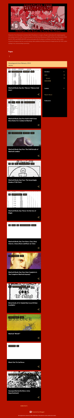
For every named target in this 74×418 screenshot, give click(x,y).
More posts (24, 405)
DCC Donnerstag (41, 56)
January (48, 78)
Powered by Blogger (37, 412)
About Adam (28, 56)
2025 (45, 75)
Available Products (14, 56)
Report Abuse (48, 94)
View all (10, 65)
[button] (38, 94)
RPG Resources (54, 56)
